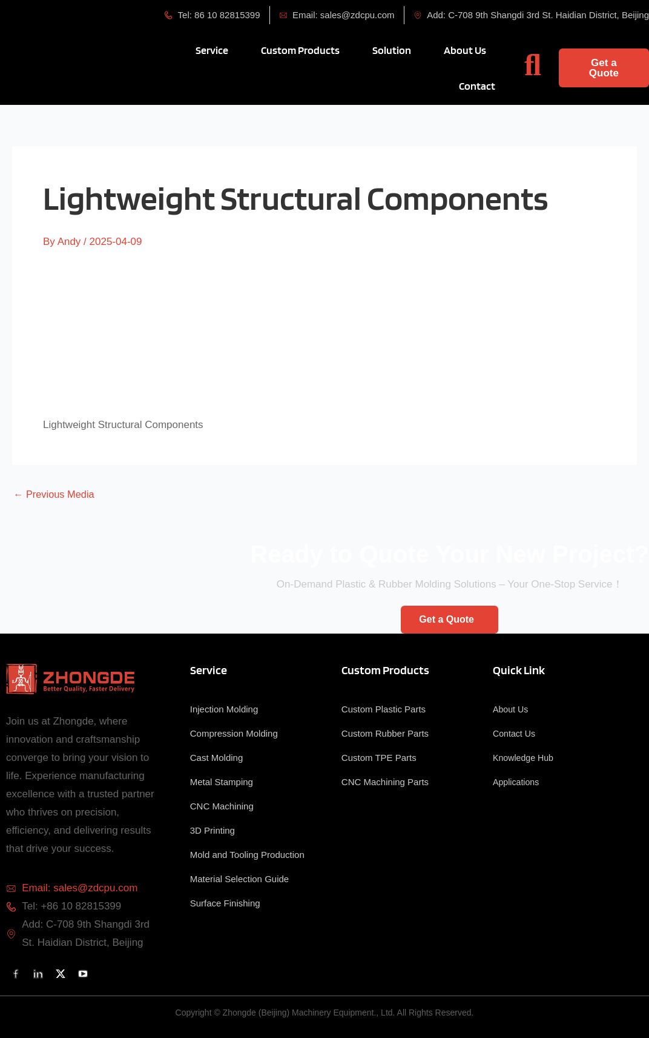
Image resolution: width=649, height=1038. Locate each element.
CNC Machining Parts (385, 782)
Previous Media (55, 494)
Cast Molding (216, 757)
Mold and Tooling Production (247, 854)
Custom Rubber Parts (385, 733)
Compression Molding (234, 733)
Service (208, 670)
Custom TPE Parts (379, 757)
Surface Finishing (225, 903)
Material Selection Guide (239, 879)
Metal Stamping (221, 782)
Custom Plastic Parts (383, 709)
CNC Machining (222, 806)
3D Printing (212, 830)
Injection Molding (224, 709)
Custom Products (385, 670)
